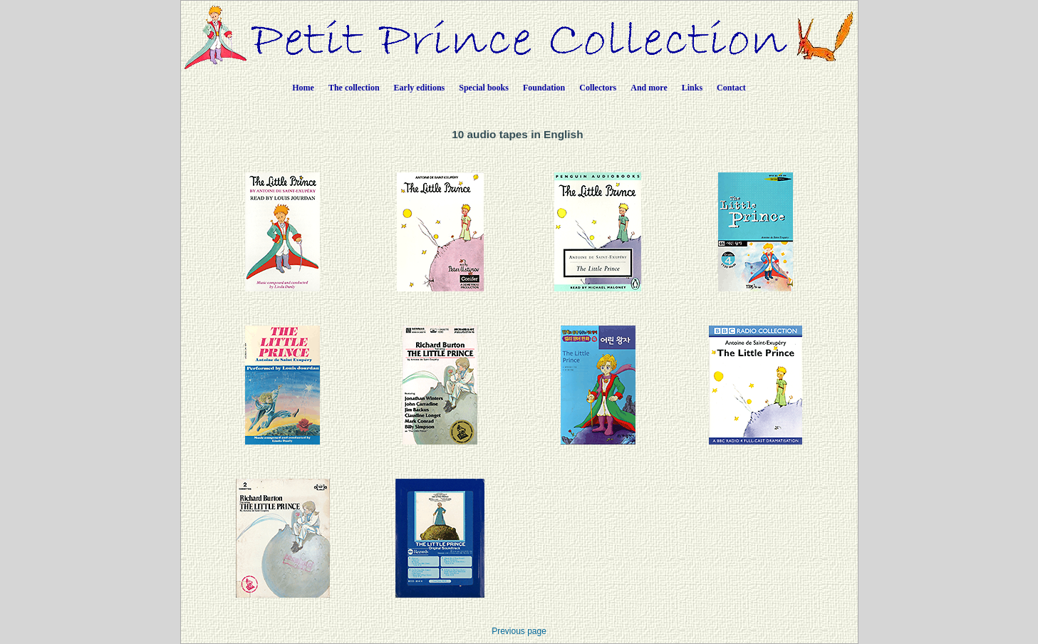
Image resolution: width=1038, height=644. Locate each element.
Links (692, 88)
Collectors (597, 88)
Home (303, 88)
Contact (731, 88)
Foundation (544, 88)
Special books (484, 88)
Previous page (519, 631)
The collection (354, 88)
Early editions (419, 88)
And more (648, 88)
